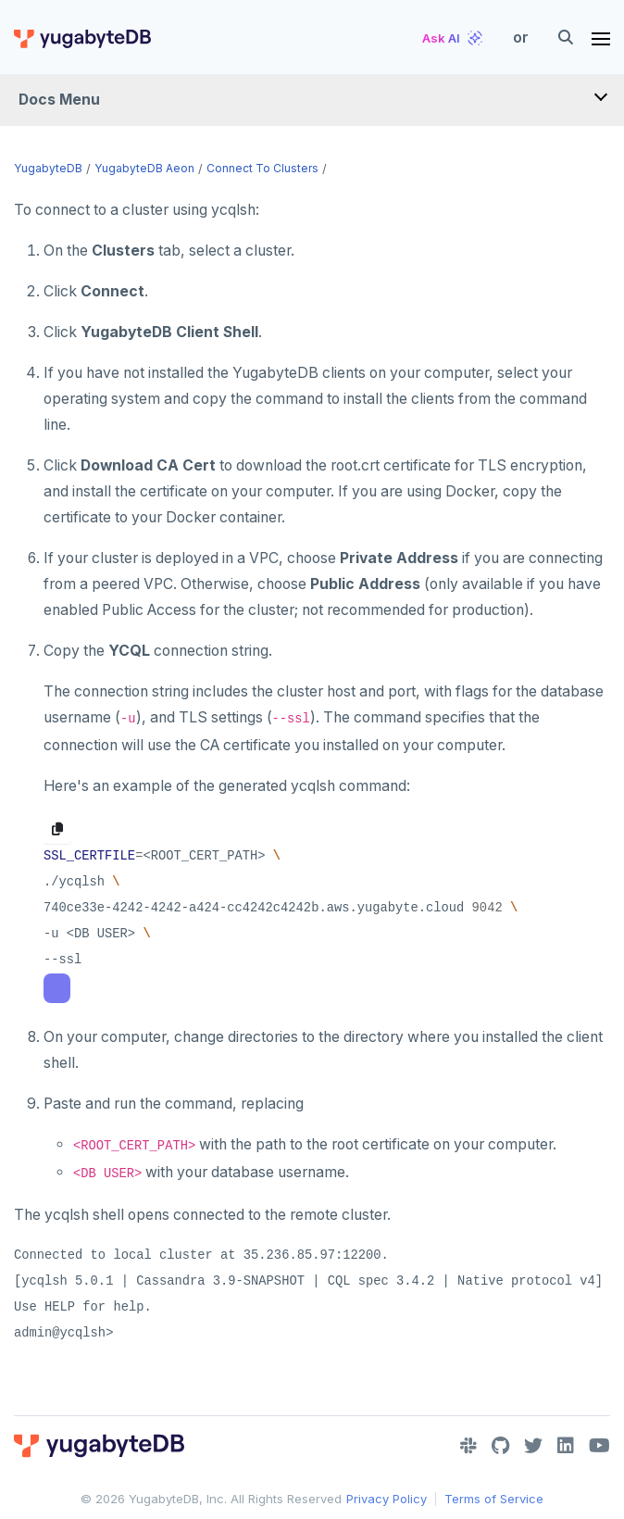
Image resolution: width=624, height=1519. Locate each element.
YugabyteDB (48, 168)
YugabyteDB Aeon (144, 168)
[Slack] (468, 1446)
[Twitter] (533, 1446)
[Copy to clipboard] (57, 829)
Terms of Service (493, 1498)
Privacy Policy (386, 1498)
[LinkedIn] (565, 1446)
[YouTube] (599, 1446)
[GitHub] (500, 1446)
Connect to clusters (262, 168)
